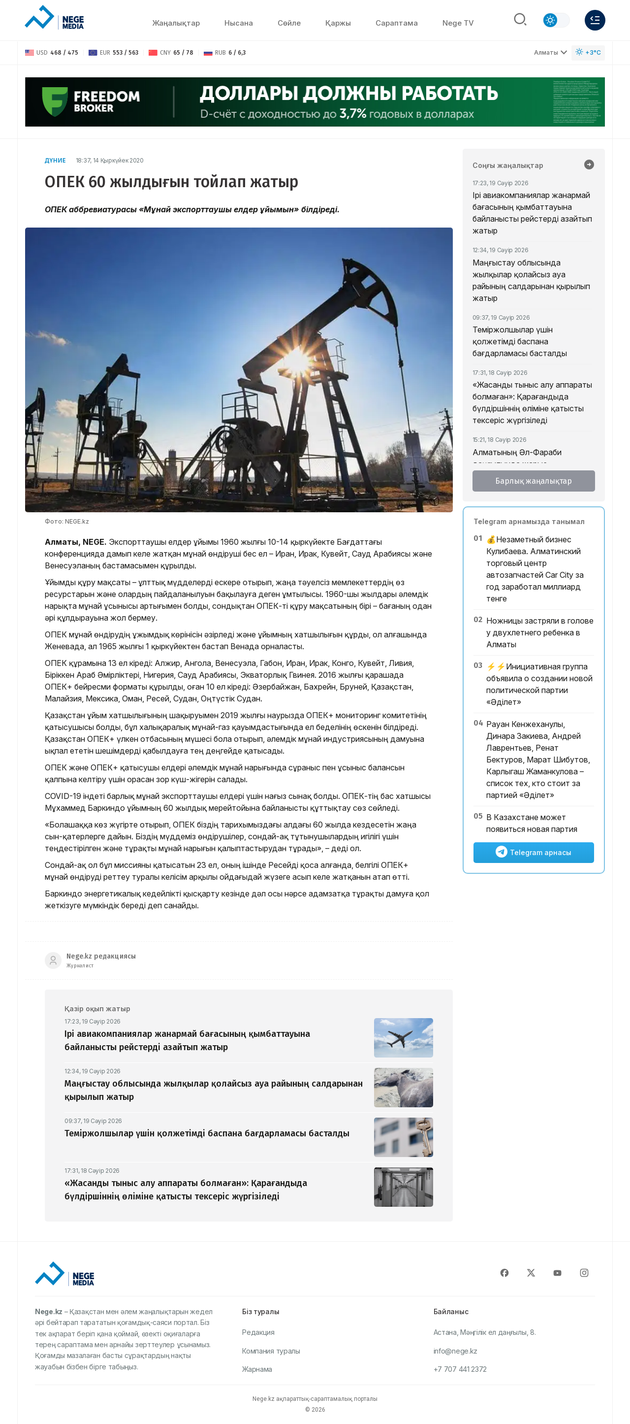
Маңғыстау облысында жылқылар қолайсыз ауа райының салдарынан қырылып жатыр (531, 280)
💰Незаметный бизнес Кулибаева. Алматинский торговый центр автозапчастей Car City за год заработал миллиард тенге (535, 568)
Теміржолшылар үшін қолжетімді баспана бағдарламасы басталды (519, 341)
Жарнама (257, 1369)
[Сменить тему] (556, 20)
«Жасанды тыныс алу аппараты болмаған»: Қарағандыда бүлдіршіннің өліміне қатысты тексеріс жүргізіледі (532, 402)
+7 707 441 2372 (460, 1369)
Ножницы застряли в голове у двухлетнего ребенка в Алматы (540, 632)
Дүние (55, 160)
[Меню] (595, 20)
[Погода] (588, 53)
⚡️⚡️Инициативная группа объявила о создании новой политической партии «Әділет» (539, 684)
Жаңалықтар (176, 23)
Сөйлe (289, 23)
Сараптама (397, 23)
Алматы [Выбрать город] (550, 52)
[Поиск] (520, 20)
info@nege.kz (455, 1351)
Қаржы (338, 23)
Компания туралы (271, 1351)
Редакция (258, 1332)
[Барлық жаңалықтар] (589, 165)
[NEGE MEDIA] (54, 18)
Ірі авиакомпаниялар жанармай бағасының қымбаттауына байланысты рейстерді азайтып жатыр (532, 212)
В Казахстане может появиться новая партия (531, 823)
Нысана (238, 23)
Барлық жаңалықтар (533, 481)
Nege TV (458, 23)
